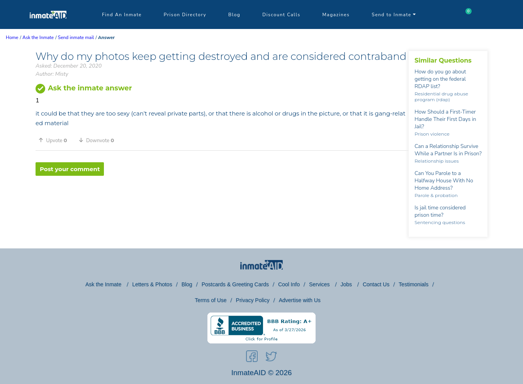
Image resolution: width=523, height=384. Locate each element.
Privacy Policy (253, 300)
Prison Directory (185, 15)
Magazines (336, 15)
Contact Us (376, 284)
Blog (234, 15)
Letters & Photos (152, 284)
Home (12, 37)
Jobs (346, 284)
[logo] (48, 27)
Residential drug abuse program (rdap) (441, 96)
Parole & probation (436, 195)
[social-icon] (252, 357)
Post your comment (70, 169)
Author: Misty (52, 74)
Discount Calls (281, 15)
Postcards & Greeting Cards (235, 284)
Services (320, 284)
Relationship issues (436, 161)
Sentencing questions (439, 222)
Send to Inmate (394, 15)
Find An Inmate (122, 15)
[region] (222, 201)
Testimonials (413, 284)
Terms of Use (210, 300)
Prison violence (432, 134)
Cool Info (289, 284)
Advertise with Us (300, 300)
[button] (56, 140)
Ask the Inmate (104, 284)
